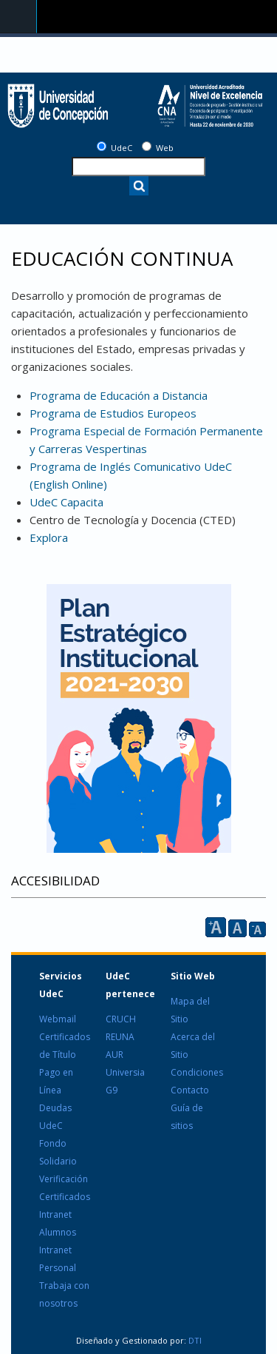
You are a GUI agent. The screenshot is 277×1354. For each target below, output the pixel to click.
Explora (49, 537)
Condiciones (197, 1072)
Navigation (18, 16)
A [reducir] (257, 929)
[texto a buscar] (138, 166)
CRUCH (121, 1019)
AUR (114, 1054)
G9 (111, 1090)
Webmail (57, 1019)
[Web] (146, 146)
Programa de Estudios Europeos (113, 413)
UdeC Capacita (66, 502)
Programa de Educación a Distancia (119, 395)
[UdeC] (101, 146)
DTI (194, 1340)
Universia (125, 1072)
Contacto (190, 1090)
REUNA (120, 1036)
